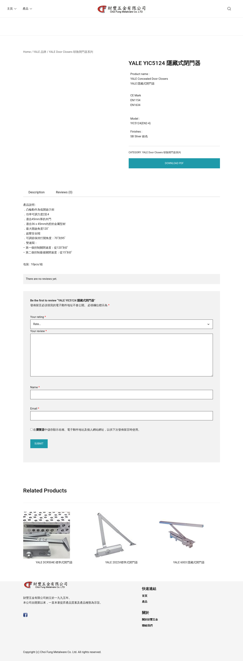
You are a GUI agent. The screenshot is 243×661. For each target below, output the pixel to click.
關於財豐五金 (150, 619)
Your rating (38, 317)
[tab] (36, 192)
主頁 (10, 8)
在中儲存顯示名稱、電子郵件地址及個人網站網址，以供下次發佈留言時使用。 (87, 429)
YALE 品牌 (39, 52)
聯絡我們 (147, 625)
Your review (38, 331)
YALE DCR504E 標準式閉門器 (54, 562)
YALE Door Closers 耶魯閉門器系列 (71, 52)
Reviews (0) (64, 192)
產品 (25, 8)
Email (34, 408)
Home (27, 52)
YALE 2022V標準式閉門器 (121, 562)
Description (37, 192)
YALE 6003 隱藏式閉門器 (189, 562)
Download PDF (174, 163)
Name (35, 387)
